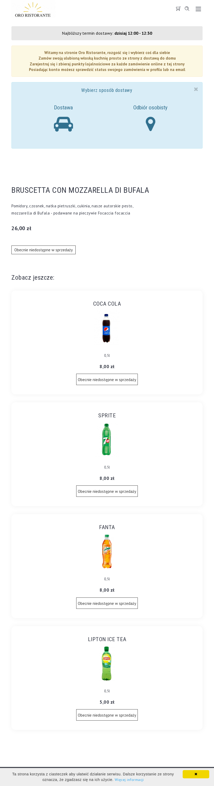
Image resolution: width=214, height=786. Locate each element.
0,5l (107, 355)
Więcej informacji (129, 779)
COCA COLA (107, 304)
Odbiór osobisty (150, 118)
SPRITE (107, 415)
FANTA (107, 527)
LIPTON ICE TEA (107, 639)
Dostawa (63, 118)
